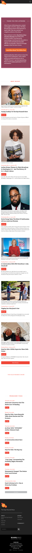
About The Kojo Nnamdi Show (6, 518)
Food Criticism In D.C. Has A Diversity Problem (14, 484)
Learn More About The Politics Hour (16, 50)
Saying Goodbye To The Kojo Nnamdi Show (14, 112)
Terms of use (15, 550)
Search (18, 529)
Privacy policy (20, 550)
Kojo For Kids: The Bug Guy (13, 450)
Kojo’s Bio (3, 520)
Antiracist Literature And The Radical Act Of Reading (14, 403)
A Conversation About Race (13, 440)
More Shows (15, 363)
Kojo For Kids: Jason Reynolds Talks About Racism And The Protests (14, 416)
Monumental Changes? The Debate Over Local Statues (16, 472)
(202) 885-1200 (16, 548)
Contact (3, 524)
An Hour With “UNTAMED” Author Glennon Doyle (13, 429)
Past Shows (20, 517)
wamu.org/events (16, 62)
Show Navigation (30, 1)
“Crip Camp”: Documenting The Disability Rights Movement (14, 460)
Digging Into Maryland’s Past (10, 308)
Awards (3, 522)
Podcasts (19, 519)
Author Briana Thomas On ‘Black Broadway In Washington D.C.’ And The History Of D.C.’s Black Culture (14, 169)
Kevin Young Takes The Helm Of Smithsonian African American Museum (15, 220)
